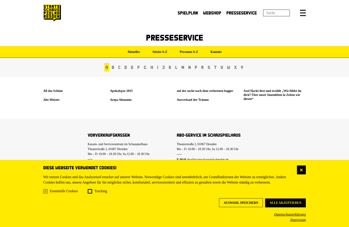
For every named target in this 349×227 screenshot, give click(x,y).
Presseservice (241, 12)
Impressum (298, 220)
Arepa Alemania (121, 99)
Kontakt (216, 52)
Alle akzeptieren (285, 202)
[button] (303, 13)
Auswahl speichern (241, 202)
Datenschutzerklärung (290, 214)
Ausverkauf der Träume (193, 99)
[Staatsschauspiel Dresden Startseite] (52, 12)
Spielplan (188, 12)
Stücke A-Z (159, 52)
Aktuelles (133, 52)
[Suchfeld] (276, 13)
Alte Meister (51, 99)
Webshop (212, 12)
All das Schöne (53, 91)
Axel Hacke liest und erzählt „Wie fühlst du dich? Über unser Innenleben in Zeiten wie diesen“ (272, 95)
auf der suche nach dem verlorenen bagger (205, 91)
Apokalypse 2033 (121, 91)
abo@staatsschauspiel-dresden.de (208, 159)
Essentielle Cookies (64, 191)
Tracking (100, 191)
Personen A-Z (189, 52)
